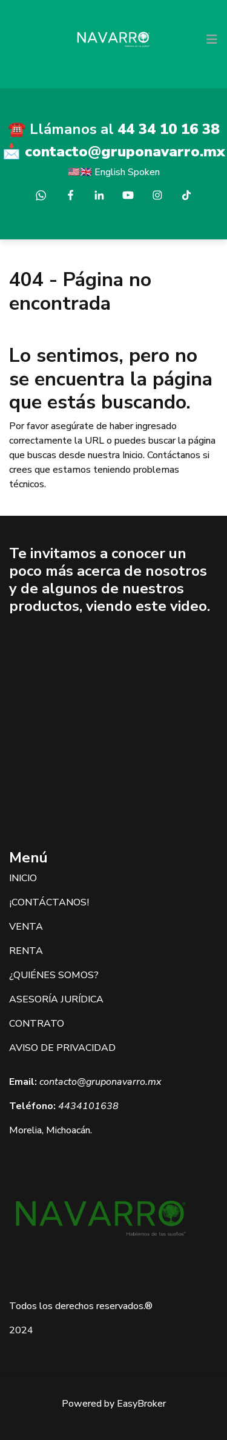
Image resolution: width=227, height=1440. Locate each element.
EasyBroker (141, 1403)
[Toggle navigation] (212, 39)
